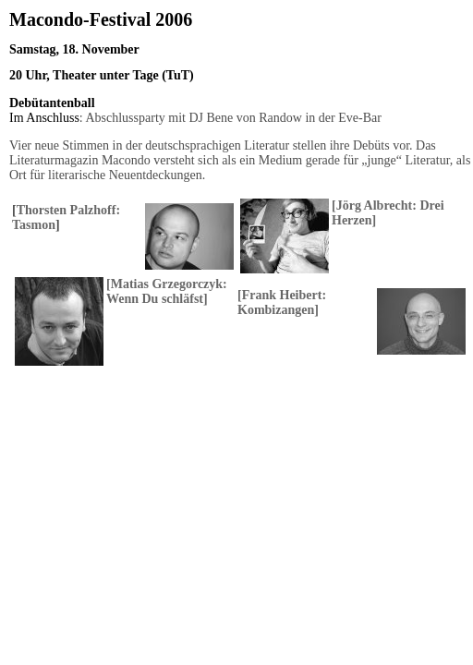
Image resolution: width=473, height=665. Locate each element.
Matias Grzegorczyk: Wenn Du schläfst (166, 291)
